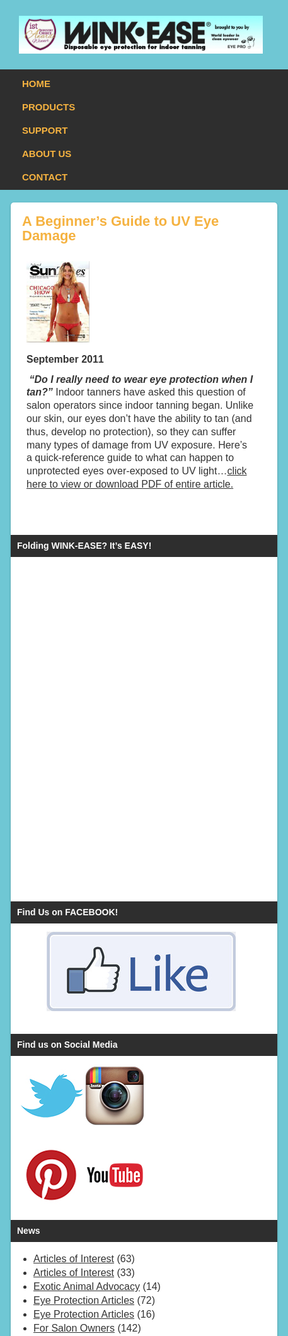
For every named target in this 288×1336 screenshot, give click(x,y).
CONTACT (44, 177)
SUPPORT (45, 130)
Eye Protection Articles (83, 1300)
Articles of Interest (73, 1258)
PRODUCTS (48, 107)
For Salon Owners (74, 1328)
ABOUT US (46, 153)
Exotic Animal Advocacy (86, 1286)
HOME (36, 83)
